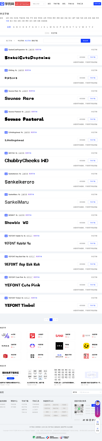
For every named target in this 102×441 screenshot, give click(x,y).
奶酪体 (56, 415)
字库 (64, 408)
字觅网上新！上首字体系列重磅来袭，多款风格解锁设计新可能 (72, 382)
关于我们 (32, 427)
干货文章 (2, 385)
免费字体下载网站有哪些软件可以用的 (11, 382)
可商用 (64, 405)
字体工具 (80, 4)
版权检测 (35, 412)
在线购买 (2, 404)
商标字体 (55, 408)
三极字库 (31, 49)
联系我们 (38, 427)
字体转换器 (35, 404)
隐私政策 (57, 427)
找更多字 (64, 415)
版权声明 (63, 427)
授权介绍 (2, 407)
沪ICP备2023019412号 (42, 433)
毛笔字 (64, 412)
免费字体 (24, 409)
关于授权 (13, 407)
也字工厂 (30, 236)
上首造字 (25, 91)
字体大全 (71, 4)
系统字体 (55, 405)
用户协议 (51, 427)
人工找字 (35, 409)
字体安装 (13, 404)
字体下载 (57, 4)
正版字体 (47, 405)
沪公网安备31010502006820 (58, 433)
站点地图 (70, 427)
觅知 (27, 430)
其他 (55, 385)
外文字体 (28, 40)
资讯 (63, 4)
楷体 (47, 412)
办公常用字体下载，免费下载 (35, 382)
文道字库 (21, 153)
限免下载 (35, 40)
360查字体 (35, 407)
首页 (49, 4)
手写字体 (47, 415)
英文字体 (24, 407)
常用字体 (47, 408)
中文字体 (21, 40)
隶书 (55, 412)
